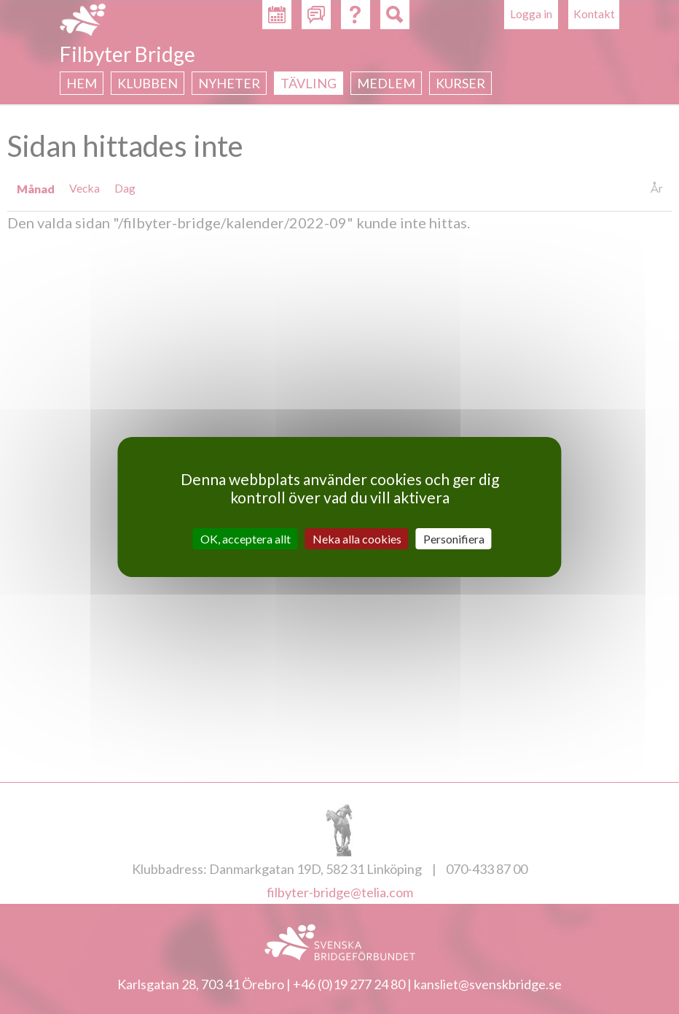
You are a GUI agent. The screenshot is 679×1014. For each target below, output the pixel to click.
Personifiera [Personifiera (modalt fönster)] (453, 539)
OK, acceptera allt (245, 539)
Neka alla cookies (357, 539)
